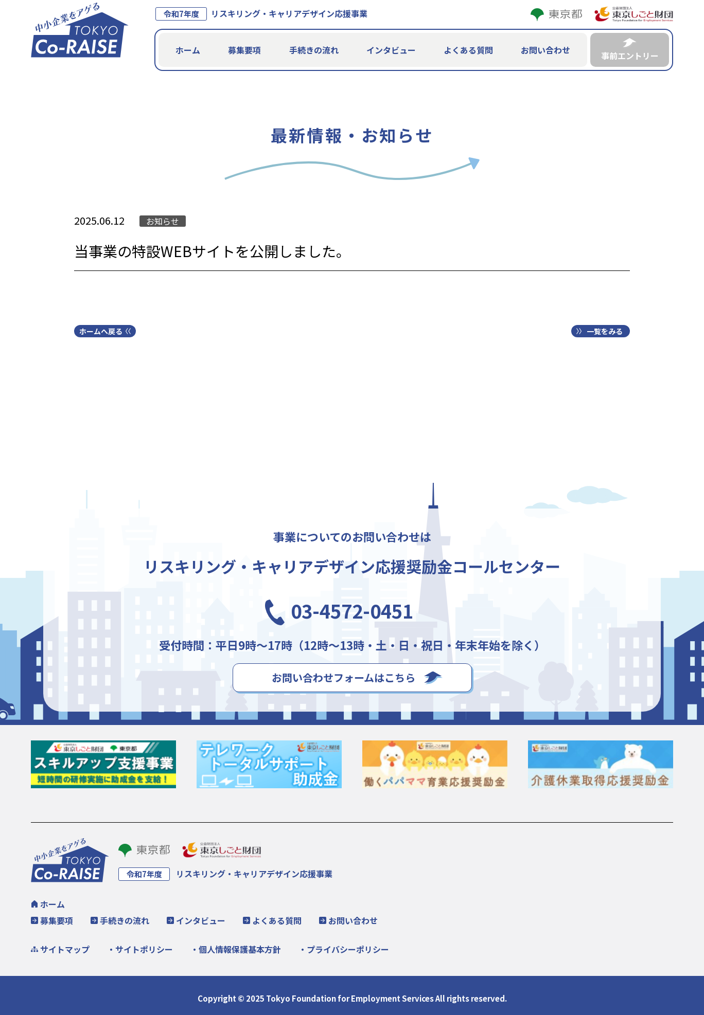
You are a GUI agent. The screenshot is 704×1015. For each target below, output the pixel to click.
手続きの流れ (314, 49)
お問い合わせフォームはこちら (343, 676)
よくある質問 (468, 49)
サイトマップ (65, 948)
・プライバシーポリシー (343, 948)
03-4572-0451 (352, 606)
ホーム (187, 49)
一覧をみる (605, 330)
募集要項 (244, 49)
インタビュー (391, 49)
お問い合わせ (545, 49)
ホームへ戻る (100, 330)
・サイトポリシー (140, 948)
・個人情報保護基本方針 (235, 948)
